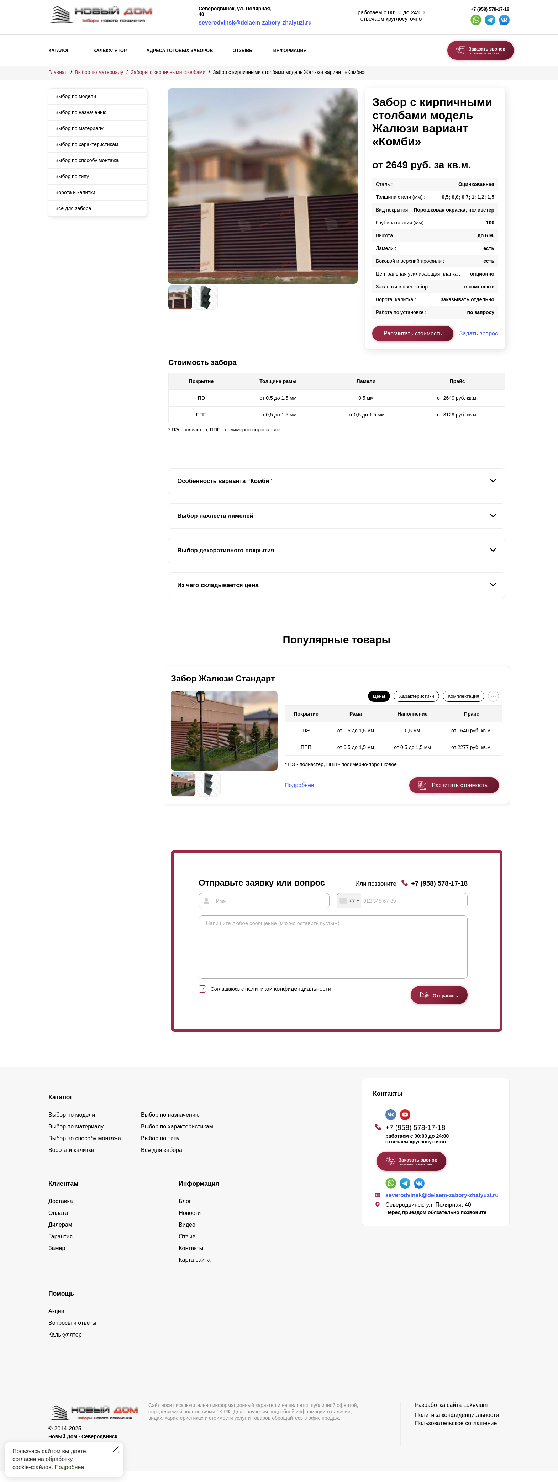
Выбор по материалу (99, 72)
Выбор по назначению (80, 112)
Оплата (58, 1224)
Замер (56, 1259)
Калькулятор (110, 50)
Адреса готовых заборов (179, 50)
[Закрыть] (115, 1449)
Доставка (60, 1212)
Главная (57, 72)
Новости (190, 1224)
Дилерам (60, 1235)
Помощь (61, 1304)
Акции (56, 1322)
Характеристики (416, 696)
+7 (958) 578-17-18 (490, 9)
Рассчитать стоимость (413, 333)
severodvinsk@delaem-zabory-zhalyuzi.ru (255, 23)
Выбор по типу (72, 176)
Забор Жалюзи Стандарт (223, 678)
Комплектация (463, 696)
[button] (172, 647)
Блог (185, 1212)
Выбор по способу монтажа (87, 160)
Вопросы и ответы (72, 1333)
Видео (187, 1235)
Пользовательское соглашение (456, 1434)
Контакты (191, 1259)
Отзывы (242, 50)
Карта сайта (194, 1271)
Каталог (59, 50)
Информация (290, 50)
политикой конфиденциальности (288, 1000)
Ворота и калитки (75, 192)
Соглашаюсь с (271, 1000)
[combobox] (349, 900)
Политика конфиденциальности (457, 1426)
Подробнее (69, 1467)
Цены (379, 696)
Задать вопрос (478, 333)
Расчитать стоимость (460, 785)
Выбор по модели (75, 96)
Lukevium (475, 1416)
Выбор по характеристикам (86, 144)
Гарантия (60, 1247)
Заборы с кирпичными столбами (168, 72)
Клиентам (63, 1194)
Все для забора (73, 208)
